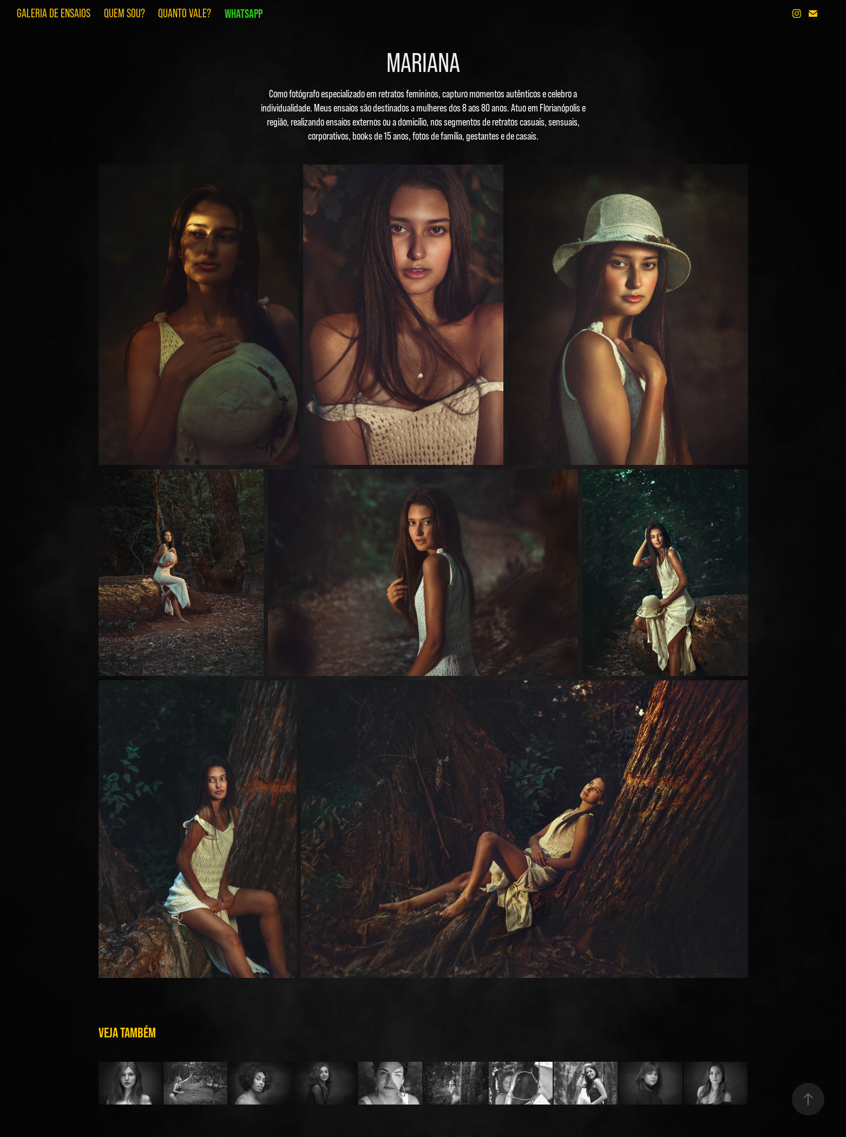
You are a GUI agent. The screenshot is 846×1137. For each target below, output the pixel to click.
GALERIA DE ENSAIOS (53, 13)
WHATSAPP (244, 13)
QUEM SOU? (124, 13)
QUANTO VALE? (184, 13)
